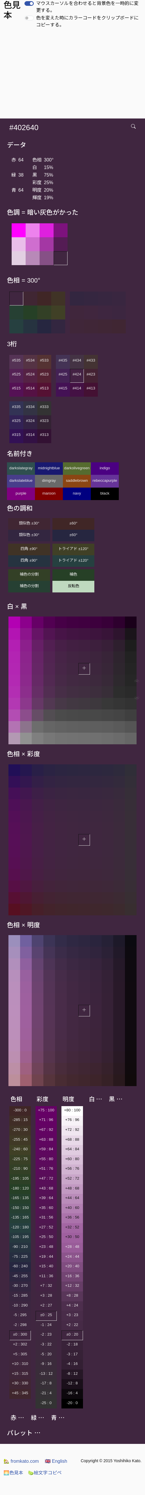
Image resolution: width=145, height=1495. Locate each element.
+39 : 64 (46, 1198)
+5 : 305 (20, 1354)
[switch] (29, 3)
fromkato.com (21, 1461)
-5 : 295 (19, 1315)
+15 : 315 (20, 1373)
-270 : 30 (20, 1129)
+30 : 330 (20, 1383)
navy (77, 493)
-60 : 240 (20, 1266)
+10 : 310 (20, 1363)
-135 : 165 (20, 1217)
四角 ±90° (29, 549)
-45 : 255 (20, 1276)
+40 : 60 (72, 1207)
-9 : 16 (46, 1363)
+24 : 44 (72, 1256)
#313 (44, 434)
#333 (44, 407)
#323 (44, 420)
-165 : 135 (20, 1198)
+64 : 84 (72, 1149)
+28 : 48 (72, 1246)
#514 (30, 388)
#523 (44, 374)
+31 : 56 (46, 1217)
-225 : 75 (20, 1159)
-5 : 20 (46, 1354)
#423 (90, 374)
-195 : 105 (20, 1178)
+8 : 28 (72, 1295)
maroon (48, 493)
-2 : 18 (72, 1344)
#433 (90, 360)
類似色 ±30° (29, 523)
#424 (76, 374)
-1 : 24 (46, 1324)
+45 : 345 (20, 1393)
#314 (30, 434)
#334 (30, 407)
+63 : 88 (46, 1139)
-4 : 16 (72, 1363)
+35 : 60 (46, 1207)
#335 (16, 407)
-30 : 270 (20, 1285)
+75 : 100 (46, 1110)
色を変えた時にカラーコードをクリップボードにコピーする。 (87, 21)
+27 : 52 (46, 1227)
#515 (16, 388)
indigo (105, 468)
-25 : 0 (46, 1403)
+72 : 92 (72, 1129)
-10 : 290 (20, 1305)
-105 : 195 (20, 1237)
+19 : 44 (46, 1256)
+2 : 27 (46, 1305)
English (56, 1461)
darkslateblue (20, 480)
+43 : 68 (46, 1188)
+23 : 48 (46, 1246)
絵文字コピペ (45, 1472)
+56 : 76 (72, 1168)
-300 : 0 (19, 1110)
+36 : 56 (72, 1217)
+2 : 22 (72, 1324)
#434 (76, 360)
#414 (76, 388)
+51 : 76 (46, 1168)
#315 (16, 434)
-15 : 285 (20, 1295)
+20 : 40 (72, 1266)
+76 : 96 (72, 1119)
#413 (90, 388)
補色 (73, 574)
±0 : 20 (72, 1334)
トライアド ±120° (73, 549)
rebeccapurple (105, 480)
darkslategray (21, 468)
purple (20, 493)
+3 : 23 (72, 1315)
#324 (30, 420)
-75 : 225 (20, 1256)
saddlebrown (77, 480)
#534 (30, 360)
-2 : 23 (46, 1334)
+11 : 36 (46, 1276)
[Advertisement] (73, 75)
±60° (73, 523)
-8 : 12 (72, 1373)
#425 (63, 374)
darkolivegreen (76, 468)
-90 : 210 (20, 1246)
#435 (63, 360)
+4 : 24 (72, 1305)
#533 (44, 360)
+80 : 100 (72, 1110)
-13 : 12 (46, 1373)
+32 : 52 (72, 1227)
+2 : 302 (20, 1344)
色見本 (13, 1472)
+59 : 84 (46, 1149)
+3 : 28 (46, 1295)
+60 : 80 (72, 1159)
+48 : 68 (72, 1188)
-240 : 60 (20, 1149)
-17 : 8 (46, 1383)
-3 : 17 (72, 1354)
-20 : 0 (72, 1403)
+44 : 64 (72, 1198)
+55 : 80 (46, 1159)
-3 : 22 (46, 1344)
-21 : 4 (46, 1393)
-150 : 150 (20, 1207)
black (104, 493)
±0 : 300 (20, 1334)
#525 (16, 374)
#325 (16, 420)
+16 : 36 (72, 1276)
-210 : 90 (20, 1168)
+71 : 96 (46, 1119)
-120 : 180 (20, 1227)
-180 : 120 (20, 1188)
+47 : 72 (46, 1178)
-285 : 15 (20, 1119)
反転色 (73, 586)
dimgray (49, 480)
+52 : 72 (72, 1178)
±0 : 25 (46, 1315)
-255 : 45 (20, 1139)
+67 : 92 (46, 1129)
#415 (63, 388)
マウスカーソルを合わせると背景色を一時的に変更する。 (87, 7)
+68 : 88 (72, 1139)
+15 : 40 (46, 1266)
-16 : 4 (72, 1393)
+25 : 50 (46, 1237)
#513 (44, 388)
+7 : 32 (46, 1285)
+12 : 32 (72, 1285)
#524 (30, 374)
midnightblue (49, 468)
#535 (16, 360)
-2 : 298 (19, 1324)
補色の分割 (29, 574)
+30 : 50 (72, 1237)
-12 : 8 (72, 1383)
